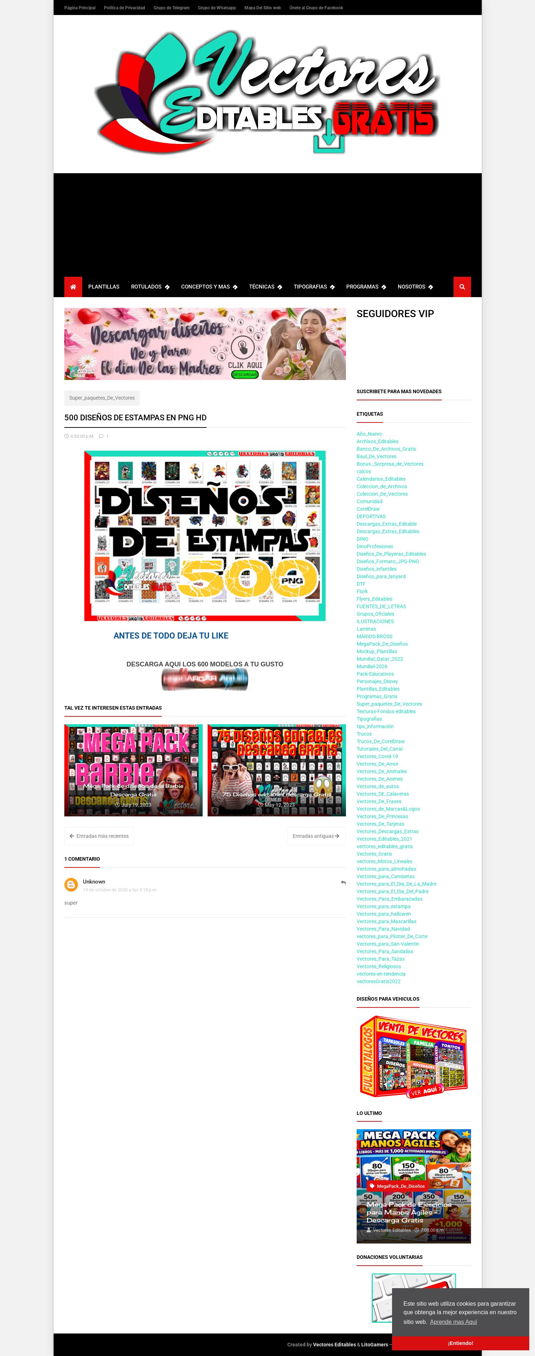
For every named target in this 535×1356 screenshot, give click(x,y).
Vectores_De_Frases (379, 801)
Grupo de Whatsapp (217, 7)
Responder (343, 886)
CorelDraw (368, 509)
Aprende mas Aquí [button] (453, 1322)
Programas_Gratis (377, 696)
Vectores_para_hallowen (384, 914)
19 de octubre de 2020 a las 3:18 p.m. (120, 889)
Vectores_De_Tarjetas (380, 824)
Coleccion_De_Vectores (382, 494)
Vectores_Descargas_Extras (387, 831)
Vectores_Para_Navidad (383, 929)
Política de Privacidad (125, 7)
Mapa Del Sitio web (263, 7)
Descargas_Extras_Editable (387, 524)
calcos (364, 471)
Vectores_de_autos (378, 786)
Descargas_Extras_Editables (388, 531)
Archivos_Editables (377, 441)
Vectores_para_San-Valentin (388, 944)
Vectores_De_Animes (380, 779)
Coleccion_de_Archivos (382, 486)
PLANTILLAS (103, 287)
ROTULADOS (150, 287)
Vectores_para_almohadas (386, 869)
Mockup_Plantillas (377, 651)
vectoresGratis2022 (379, 981)
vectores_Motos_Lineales (384, 861)
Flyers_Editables (374, 599)
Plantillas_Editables (378, 689)
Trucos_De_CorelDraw (381, 741)
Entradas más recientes (99, 836)
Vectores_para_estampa (384, 906)
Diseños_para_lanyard (381, 576)
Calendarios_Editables (381, 479)
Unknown (94, 882)
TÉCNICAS (265, 287)
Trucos (364, 734)
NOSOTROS (415, 287)
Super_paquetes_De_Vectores (102, 398)
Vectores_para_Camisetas (386, 876)
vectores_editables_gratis (385, 846)
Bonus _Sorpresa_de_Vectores (390, 464)
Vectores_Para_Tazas (381, 959)
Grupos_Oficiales (375, 614)
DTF (361, 584)
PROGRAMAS (366, 287)
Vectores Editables (334, 1344)
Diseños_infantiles (377, 569)
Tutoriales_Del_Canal (379, 749)
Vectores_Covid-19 (377, 756)
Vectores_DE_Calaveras (383, 794)
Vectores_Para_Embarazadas (389, 899)
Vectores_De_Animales (382, 771)
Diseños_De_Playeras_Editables (391, 554)
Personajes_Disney (377, 681)
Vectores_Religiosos (379, 966)
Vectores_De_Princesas (382, 816)
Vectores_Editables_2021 (384, 839)
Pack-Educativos (375, 674)
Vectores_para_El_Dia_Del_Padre (393, 891)
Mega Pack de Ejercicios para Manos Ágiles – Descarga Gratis (409, 1212)
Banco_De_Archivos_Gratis (386, 449)
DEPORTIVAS (371, 516)
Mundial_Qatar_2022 (380, 659)
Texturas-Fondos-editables (386, 711)
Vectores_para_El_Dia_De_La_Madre (396, 884)
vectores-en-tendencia (381, 974)
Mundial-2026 (372, 666)
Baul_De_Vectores (376, 456)
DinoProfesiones (375, 546)
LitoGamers (374, 1344)
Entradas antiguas (316, 836)
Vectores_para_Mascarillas (386, 921)
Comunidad (369, 501)
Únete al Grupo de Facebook (316, 7)
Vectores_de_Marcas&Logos (388, 809)
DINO (362, 539)
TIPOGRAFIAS (314, 287)
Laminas (366, 629)
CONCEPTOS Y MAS (209, 287)
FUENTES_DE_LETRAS (381, 606)
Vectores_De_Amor (377, 764)
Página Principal (80, 7)
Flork (362, 591)
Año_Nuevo (369, 434)
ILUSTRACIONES (375, 621)
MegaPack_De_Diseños (382, 644)
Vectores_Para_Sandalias (385, 951)
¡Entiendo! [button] (460, 1343)
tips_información (375, 726)
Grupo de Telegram (172, 7)
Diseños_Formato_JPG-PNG (388, 561)
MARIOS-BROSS (374, 636)
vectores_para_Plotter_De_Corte (392, 936)
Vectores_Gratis (374, 854)
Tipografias (369, 719)
